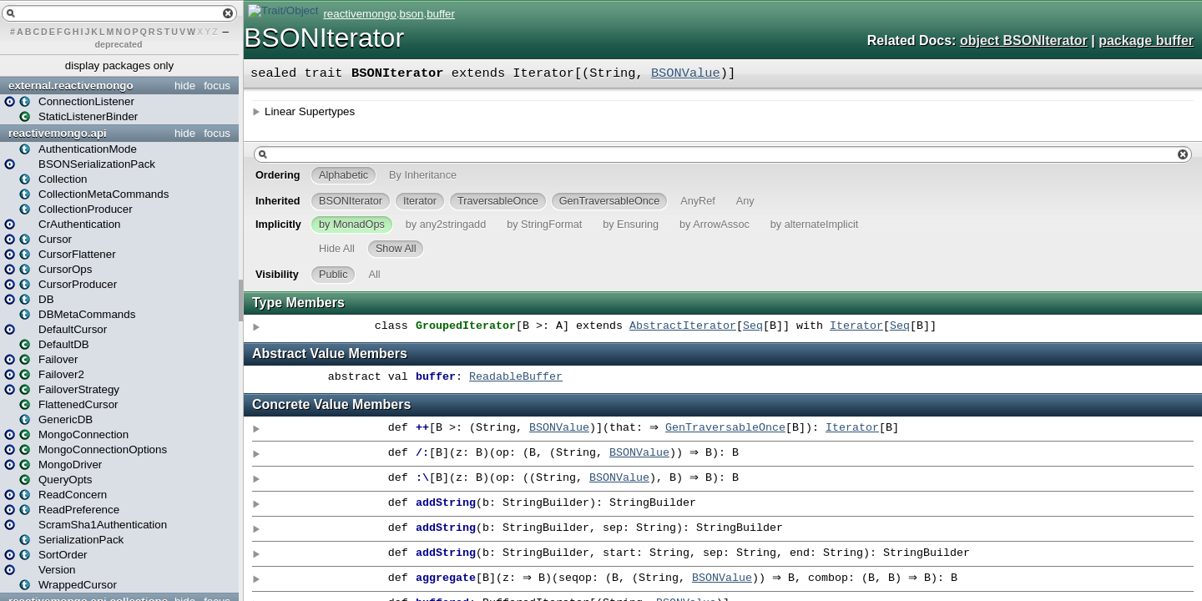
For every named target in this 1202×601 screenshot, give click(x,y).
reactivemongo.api (57, 133)
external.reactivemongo (71, 85)
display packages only (119, 65)
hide (184, 85)
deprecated (119, 44)
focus (217, 85)
